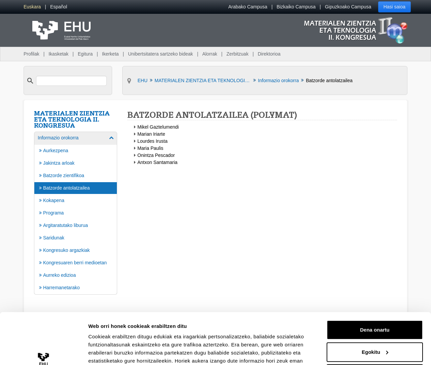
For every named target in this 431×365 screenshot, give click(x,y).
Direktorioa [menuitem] (269, 54)
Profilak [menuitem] (31, 54)
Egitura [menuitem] (85, 54)
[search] (71, 81)
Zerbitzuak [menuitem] (237, 54)
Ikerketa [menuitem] (110, 54)
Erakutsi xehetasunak (114, 352)
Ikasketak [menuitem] (58, 54)
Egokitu (375, 308)
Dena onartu (375, 286)
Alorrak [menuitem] (209, 54)
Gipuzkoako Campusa (348, 6)
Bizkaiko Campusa (296, 6)
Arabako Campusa (247, 6)
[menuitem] (32, 7)
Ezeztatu (375, 330)
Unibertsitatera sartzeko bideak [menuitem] (160, 54)
